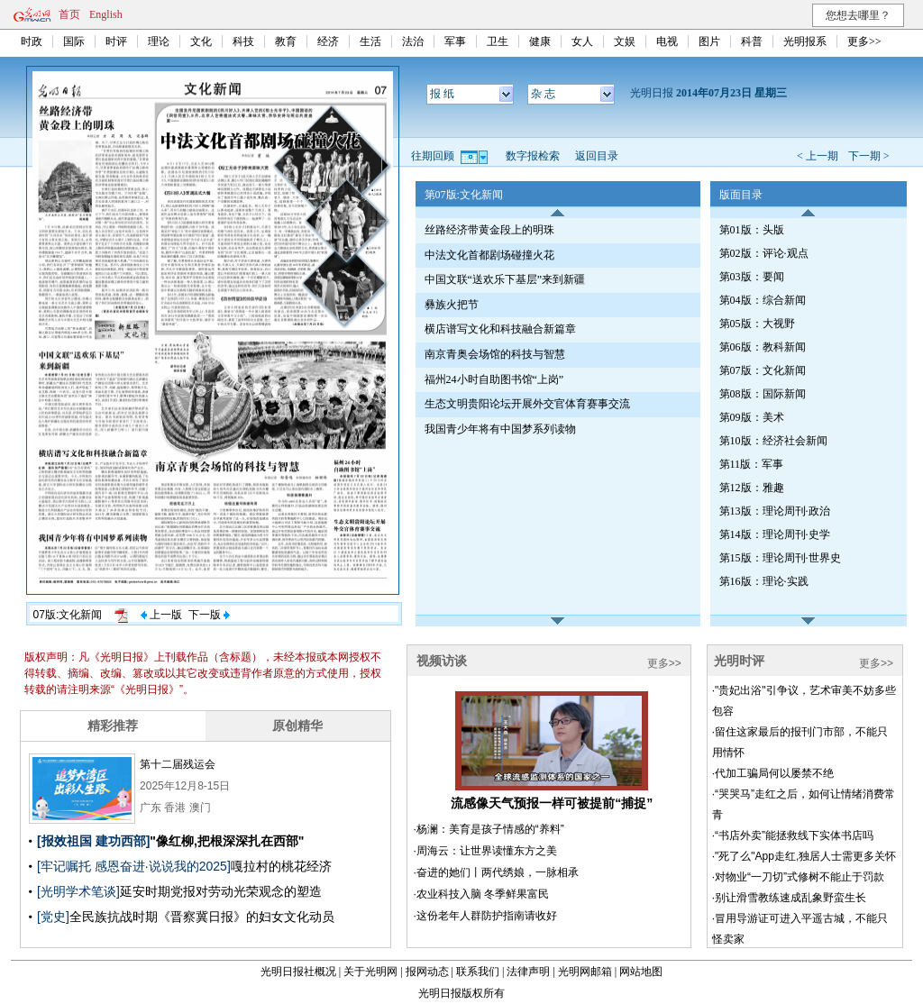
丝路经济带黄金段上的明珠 (489, 230)
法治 (413, 41)
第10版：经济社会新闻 (773, 440)
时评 (116, 41)
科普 (752, 41)
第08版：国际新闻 (762, 394)
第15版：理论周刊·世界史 (780, 558)
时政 (31, 41)
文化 (201, 41)
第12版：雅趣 (751, 487)
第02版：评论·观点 (764, 253)
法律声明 (528, 971)
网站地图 (641, 971)
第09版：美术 (751, 417)
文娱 (624, 41)
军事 (455, 41)
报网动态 (427, 971)
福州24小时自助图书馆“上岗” (494, 379)
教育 (286, 41)
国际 (74, 41)
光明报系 (805, 41)
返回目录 (596, 156)
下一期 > (869, 156)
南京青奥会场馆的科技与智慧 (495, 354)
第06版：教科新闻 (762, 347)
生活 (370, 41)
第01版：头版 (751, 230)
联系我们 (477, 971)
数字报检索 (533, 156)
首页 (69, 14)
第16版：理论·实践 (764, 581)
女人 (582, 41)
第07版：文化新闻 (762, 370)
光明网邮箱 (585, 971)
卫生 (497, 41)
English (106, 14)
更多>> (864, 41)
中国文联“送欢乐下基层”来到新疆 (505, 279)
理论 (158, 41)
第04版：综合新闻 (762, 300)
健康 (540, 41)
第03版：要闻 (751, 276)
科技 (243, 41)
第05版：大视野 (757, 323)
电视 (667, 41)
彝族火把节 (452, 304)
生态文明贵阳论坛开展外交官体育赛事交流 (527, 403)
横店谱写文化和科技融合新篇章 (500, 329)
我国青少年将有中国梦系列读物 (500, 429)
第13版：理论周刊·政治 (774, 511)
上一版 (161, 614)
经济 (328, 41)
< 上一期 (817, 156)
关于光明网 (370, 971)
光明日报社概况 (298, 971)
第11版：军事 (751, 464)
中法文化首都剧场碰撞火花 (489, 255)
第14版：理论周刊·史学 (774, 534)
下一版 (209, 614)
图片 (709, 41)
